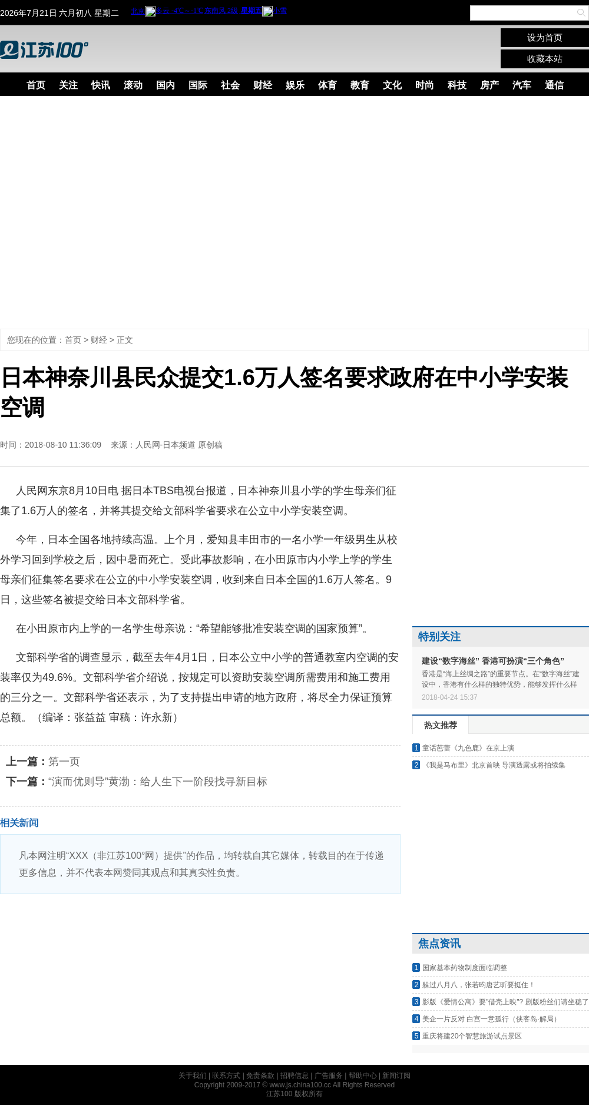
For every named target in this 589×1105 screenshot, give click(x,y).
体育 (327, 85)
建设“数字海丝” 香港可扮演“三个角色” (493, 661)
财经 (262, 85)
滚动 (133, 85)
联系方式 (226, 1075)
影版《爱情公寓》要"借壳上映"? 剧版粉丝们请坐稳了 (505, 1002)
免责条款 (260, 1075)
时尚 (424, 85)
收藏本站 (544, 59)
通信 (554, 85)
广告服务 (329, 1075)
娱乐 (295, 85)
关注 (68, 85)
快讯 (100, 85)
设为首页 (544, 37)
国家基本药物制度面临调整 (464, 968)
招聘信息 (294, 1075)
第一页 (64, 761)
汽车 (521, 85)
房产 (489, 85)
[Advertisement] (110, 212)
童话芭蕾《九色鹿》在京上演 (468, 748)
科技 (457, 85)
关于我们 (192, 1075)
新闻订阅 (396, 1075)
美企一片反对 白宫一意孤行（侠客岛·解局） (491, 1019)
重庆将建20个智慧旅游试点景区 (472, 1036)
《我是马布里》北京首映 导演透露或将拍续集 (493, 765)
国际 (197, 85)
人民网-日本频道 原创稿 (179, 444)
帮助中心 (363, 1075)
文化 (392, 85)
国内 (165, 85)
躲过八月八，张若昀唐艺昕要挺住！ (478, 985)
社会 (230, 85)
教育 (359, 85)
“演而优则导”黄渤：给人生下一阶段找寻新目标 (157, 782)
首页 (36, 85)
